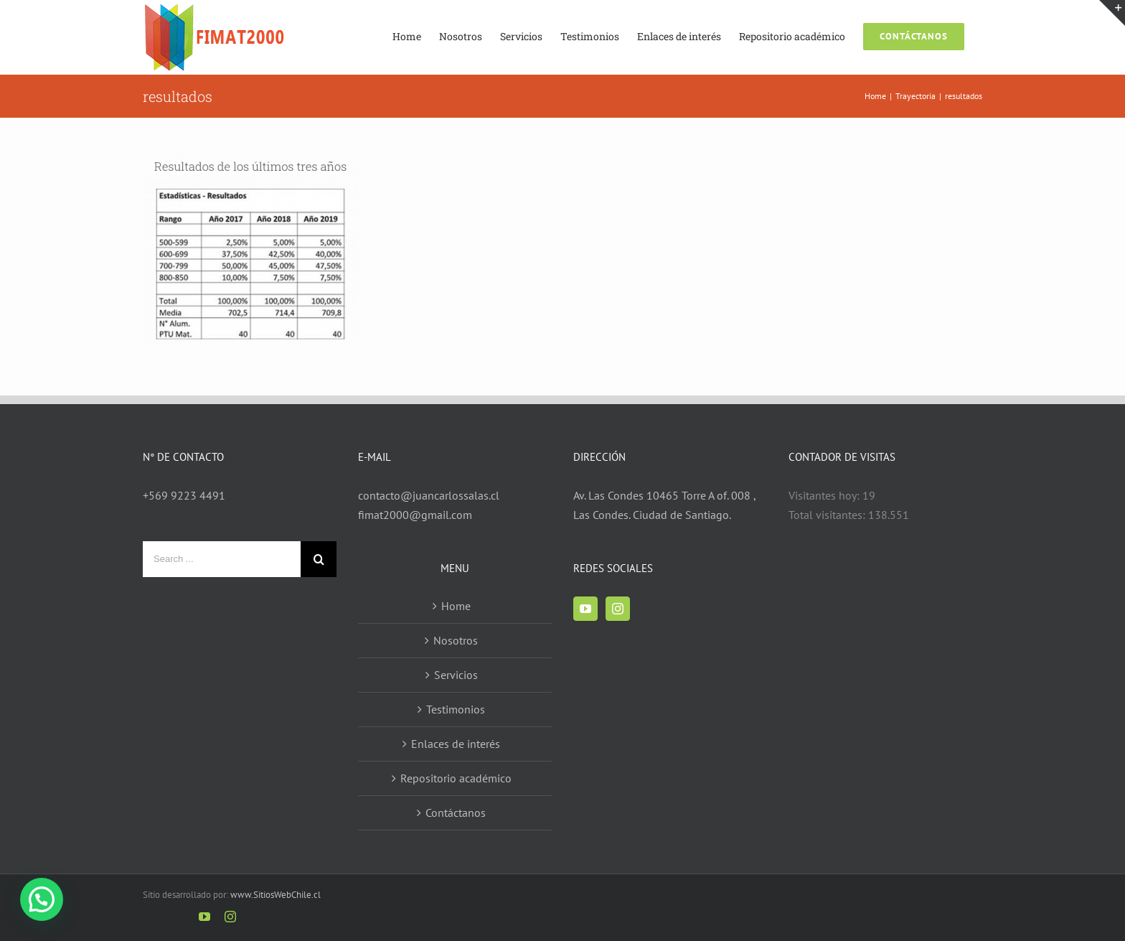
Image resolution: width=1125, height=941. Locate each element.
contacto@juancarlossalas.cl (428, 495)
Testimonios (455, 709)
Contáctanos (455, 812)
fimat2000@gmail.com (415, 514)
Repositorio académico (456, 778)
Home (456, 606)
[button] (41, 899)
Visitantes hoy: (825, 495)
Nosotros (455, 640)
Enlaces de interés (455, 743)
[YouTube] (585, 608)
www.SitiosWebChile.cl (275, 895)
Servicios (456, 675)
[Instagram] (618, 608)
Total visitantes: (828, 514)
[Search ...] (222, 559)
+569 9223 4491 (184, 495)
